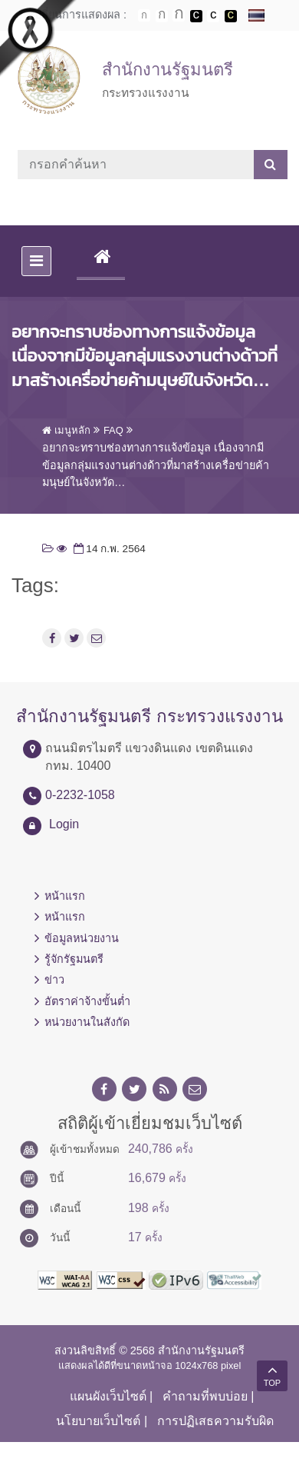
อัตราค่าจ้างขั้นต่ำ (87, 1001)
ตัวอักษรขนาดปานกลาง (162, 16)
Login (64, 824)
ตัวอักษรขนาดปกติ (144, 15)
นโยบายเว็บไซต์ (98, 1420)
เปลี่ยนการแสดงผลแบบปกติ (213, 16)
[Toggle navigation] (36, 261)
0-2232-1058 (80, 794)
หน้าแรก (64, 896)
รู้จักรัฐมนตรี (74, 959)
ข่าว (54, 980)
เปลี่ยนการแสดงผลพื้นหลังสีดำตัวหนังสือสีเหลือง (231, 16)
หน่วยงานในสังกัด (87, 1022)
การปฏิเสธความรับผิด (215, 1420)
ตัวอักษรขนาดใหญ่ (178, 15)
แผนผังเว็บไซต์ (108, 1396)
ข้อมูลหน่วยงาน (81, 938)
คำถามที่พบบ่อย (205, 1396)
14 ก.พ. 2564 (108, 548)
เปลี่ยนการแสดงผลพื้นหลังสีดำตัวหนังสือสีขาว (196, 16)
